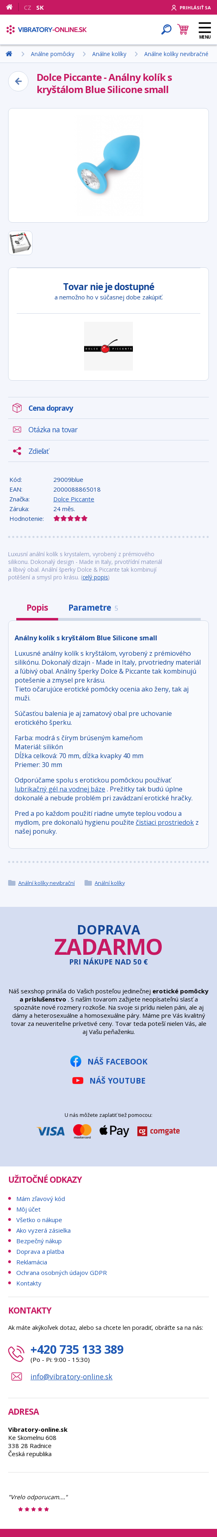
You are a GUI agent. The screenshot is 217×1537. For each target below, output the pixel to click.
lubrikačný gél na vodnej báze (60, 789)
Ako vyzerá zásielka (43, 1230)
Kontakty (28, 1283)
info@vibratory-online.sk (71, 1376)
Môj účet (28, 1209)
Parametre (93, 607)
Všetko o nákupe (39, 1220)
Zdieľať (38, 451)
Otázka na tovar (52, 429)
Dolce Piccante (73, 499)
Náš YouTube (117, 1080)
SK (40, 7)
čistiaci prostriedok (165, 822)
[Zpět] (18, 81)
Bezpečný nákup (39, 1241)
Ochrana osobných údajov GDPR (61, 1272)
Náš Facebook (117, 1061)
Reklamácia (31, 1262)
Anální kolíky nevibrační (46, 883)
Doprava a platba (40, 1251)
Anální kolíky (110, 883)
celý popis (95, 577)
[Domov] (12, 7)
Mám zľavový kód (40, 1198)
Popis (37, 607)
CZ (27, 7)
